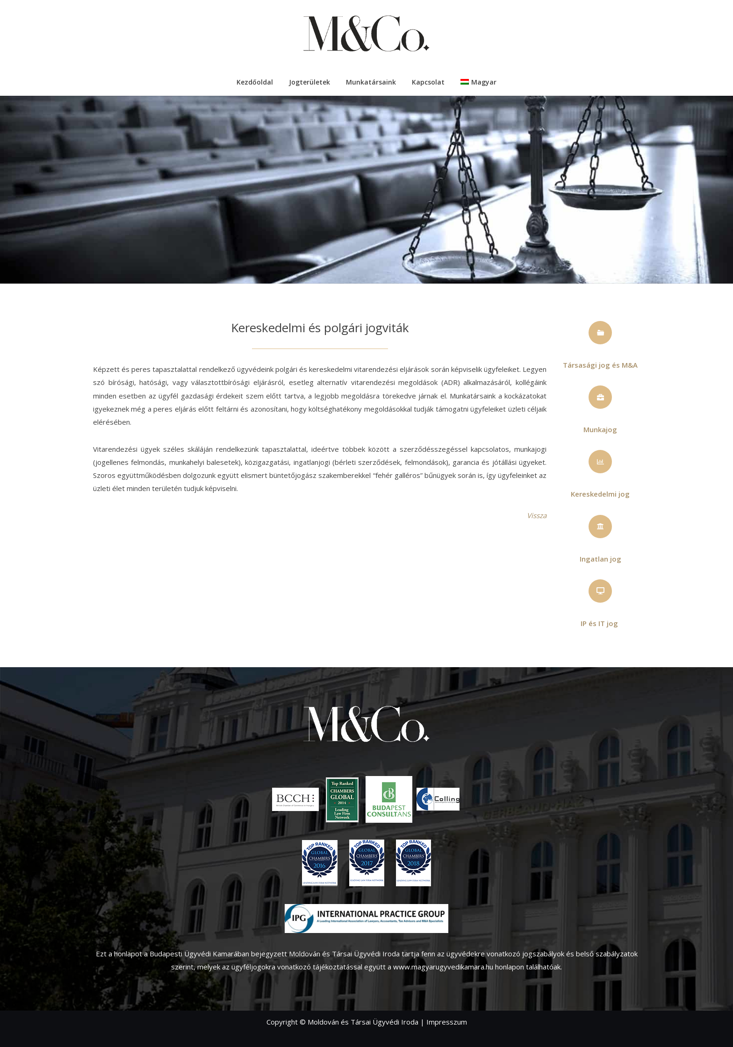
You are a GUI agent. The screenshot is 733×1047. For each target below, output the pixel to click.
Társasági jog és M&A (600, 365)
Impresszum (446, 1021)
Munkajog (600, 429)
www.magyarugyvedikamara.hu (443, 966)
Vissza (536, 515)
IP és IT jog (599, 623)
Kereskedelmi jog (600, 494)
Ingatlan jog (600, 558)
